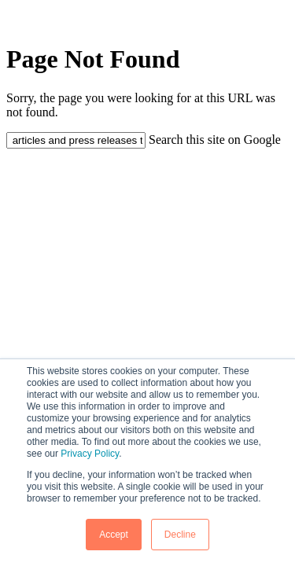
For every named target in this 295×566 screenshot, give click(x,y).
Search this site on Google (215, 139)
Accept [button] (113, 534)
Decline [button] (180, 534)
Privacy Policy (90, 453)
